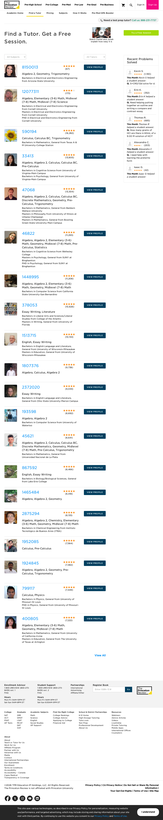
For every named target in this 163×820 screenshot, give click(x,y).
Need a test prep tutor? (128, 20)
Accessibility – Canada (14, 773)
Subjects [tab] (63, 13)
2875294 (30, 513)
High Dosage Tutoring (89, 718)
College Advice (60, 718)
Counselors (117, 733)
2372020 (31, 387)
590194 (29, 131)
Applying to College (62, 720)
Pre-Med (66, 5)
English (33, 720)
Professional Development (91, 725)
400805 (30, 618)
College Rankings (61, 715)
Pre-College (52, 5)
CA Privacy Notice (112, 785)
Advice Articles (119, 718)
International (77, 688)
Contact (8, 758)
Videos (115, 720)
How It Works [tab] (79, 13)
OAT (19, 728)
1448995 (30, 277)
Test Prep (83, 723)
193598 (29, 411)
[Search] (131, 5)
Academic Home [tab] (15, 13)
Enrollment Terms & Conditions (13, 766)
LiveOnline (116, 723)
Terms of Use (120, 816)
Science (34, 718)
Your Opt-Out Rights (121, 791)
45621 (28, 436)
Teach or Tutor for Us (14, 742)
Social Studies (36, 723)
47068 (28, 190)
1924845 (30, 563)
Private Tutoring (119, 725)
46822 (28, 233)
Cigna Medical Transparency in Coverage (16, 776)
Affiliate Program (12, 748)
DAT (19, 725)
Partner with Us (11, 750)
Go (128, 689)
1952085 (30, 541)
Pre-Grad (91, 5)
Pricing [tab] (49, 13)
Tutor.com (84, 720)
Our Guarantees (11, 763)
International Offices (121, 730)
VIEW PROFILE (95, 67)
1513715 (29, 335)
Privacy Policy (101, 816)
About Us (83, 728)
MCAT (19, 723)
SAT (6, 715)
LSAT (19, 720)
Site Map (154, 791)
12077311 (30, 91)
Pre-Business (107, 5)
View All (100, 655)
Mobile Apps (117, 728)
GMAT (19, 718)
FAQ (6, 693)
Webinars (116, 715)
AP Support (35, 725)
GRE (19, 715)
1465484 (30, 492)
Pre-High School (33, 5)
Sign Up (152, 5)
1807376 (30, 365)
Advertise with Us (12, 752)
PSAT (6, 720)
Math (32, 715)
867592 (29, 467)
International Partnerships (16, 760)
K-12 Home (84, 715)
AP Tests (8, 723)
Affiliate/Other (77, 693)
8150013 (30, 67)
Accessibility (10, 770)
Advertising (76, 690)
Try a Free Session (141, 33)
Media (7, 755)
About (7, 740)
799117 (28, 588)
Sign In (140, 5)
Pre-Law (78, 5)
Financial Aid (59, 723)
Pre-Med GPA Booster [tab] (103, 13)
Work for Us (10, 745)
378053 (29, 305)
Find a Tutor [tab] (35, 13)
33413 (28, 156)
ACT (6, 718)
